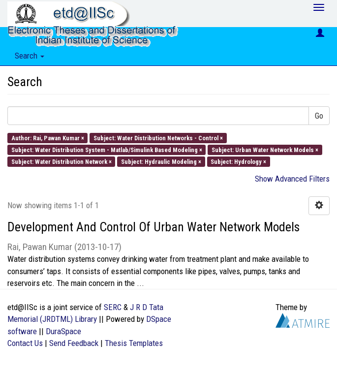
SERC (113, 307)
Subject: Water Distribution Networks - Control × (158, 137)
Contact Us (25, 343)
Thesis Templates (134, 343)
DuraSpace (63, 331)
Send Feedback (73, 343)
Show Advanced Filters (292, 179)
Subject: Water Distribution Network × (61, 161)
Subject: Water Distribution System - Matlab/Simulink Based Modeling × (106, 149)
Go (319, 116)
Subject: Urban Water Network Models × (265, 149)
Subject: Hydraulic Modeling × (161, 161)
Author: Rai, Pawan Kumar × (47, 137)
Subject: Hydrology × (238, 161)
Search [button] (29, 56)
